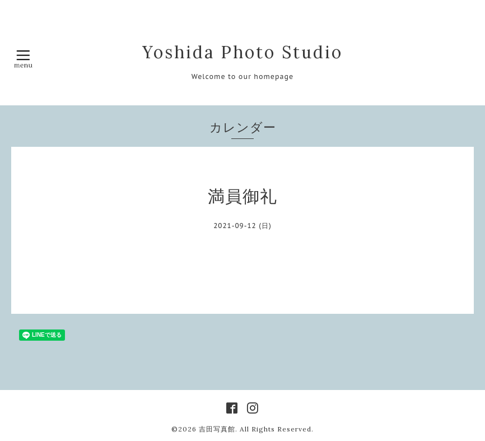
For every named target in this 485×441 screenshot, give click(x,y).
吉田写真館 (217, 429)
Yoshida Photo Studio (242, 52)
